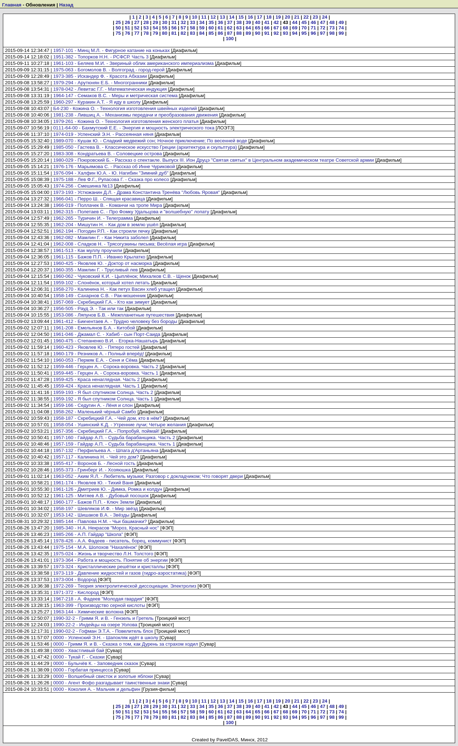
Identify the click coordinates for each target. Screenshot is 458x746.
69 (294, 27)
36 (220, 22)
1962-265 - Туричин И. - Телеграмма (93, 218)
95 (304, 33)
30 (164, 22)
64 (248, 27)
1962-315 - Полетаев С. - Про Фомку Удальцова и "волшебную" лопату (131, 211)
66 (266, 27)
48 (332, 22)
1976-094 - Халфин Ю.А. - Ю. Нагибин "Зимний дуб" (111, 173)
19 (278, 17)
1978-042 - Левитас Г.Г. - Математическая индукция (110, 89)
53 (146, 27)
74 (341, 27)
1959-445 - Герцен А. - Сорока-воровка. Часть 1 (106, 373)
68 (285, 27)
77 (137, 33)
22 (306, 17)
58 (192, 27)
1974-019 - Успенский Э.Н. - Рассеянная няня (103, 134)
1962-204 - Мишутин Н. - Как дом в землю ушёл (106, 224)
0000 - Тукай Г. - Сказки (79, 657)
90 (257, 33)
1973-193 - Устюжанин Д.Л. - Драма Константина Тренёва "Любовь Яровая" (136, 192)
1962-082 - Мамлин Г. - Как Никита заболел (100, 237)
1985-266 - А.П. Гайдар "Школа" (88, 534)
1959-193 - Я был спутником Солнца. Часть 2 (103, 392)
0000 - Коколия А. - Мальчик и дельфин (96, 689)
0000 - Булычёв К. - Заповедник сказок (95, 663)
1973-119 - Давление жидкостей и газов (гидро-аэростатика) (119, 573)
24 (324, 17)
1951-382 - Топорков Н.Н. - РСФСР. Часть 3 (100, 57)
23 (315, 17)
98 (332, 33)
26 (127, 22)
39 (248, 22)
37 (230, 22)
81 (174, 33)
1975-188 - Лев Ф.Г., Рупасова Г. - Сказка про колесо (111, 179)
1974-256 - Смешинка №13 (83, 186)
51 (127, 27)
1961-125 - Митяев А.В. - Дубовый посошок (101, 495)
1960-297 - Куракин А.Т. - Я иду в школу (97, 102)
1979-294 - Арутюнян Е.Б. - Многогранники (100, 82)
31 (174, 22)
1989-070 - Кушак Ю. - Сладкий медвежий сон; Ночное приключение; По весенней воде (150, 140)
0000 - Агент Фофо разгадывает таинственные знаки (111, 682)
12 (213, 17)
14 (231, 17)
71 (313, 27)
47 (322, 22)
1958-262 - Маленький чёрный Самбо (94, 411)
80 (164, 33)
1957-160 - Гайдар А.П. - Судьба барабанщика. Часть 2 (114, 437)
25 (118, 22)
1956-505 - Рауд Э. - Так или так (88, 308)
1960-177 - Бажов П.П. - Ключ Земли (93, 502)
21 (296, 17)
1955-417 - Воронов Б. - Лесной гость (94, 463)
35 (211, 22)
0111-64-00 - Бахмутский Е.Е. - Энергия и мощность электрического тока (133, 127)
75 (118, 33)
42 (276, 22)
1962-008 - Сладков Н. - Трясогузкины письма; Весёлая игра (120, 244)
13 (222, 17)
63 (239, 27)
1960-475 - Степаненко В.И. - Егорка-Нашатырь (106, 340)
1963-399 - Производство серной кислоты (99, 605)
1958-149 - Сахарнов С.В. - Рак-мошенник (99, 295)
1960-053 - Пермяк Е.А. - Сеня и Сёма (95, 360)
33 (192, 22)
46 (313, 22)
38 (239, 22)
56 (174, 27)
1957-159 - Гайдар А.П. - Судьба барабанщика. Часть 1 (114, 444)
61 (220, 27)
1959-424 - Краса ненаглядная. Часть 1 (96, 386)
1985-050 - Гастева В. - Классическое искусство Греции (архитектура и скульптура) (145, 147)
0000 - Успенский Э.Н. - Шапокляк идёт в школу (106, 637)
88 (239, 33)
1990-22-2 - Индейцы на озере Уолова (95, 624)
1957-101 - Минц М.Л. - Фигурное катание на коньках (111, 50)
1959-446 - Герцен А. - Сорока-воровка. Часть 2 (106, 366)
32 (183, 22)
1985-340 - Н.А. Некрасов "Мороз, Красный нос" (106, 528)
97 (322, 33)
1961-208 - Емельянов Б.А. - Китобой (94, 328)
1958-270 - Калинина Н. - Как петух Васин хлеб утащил (114, 289)
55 (164, 27)
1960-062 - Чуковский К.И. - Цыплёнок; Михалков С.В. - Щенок (122, 276)
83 (192, 33)
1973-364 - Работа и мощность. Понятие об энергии (110, 560)
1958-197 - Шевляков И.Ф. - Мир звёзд (95, 508)
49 (341, 22)
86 (220, 33)
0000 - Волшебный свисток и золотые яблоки (103, 676)
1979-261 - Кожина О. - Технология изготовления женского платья (126, 121)
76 (127, 33)
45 (304, 22)
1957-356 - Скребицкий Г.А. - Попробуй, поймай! (106, 431)
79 (155, 33)
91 (266, 33)
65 (257, 27)
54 (155, 27)
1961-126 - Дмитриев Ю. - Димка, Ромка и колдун (107, 489)
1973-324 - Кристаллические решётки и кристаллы (109, 566)
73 (332, 27)
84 (202, 33)
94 (294, 33)
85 (211, 33)
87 (230, 33)
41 (266, 22)
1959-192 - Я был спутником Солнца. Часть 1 (103, 398)
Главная (11, 5)
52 (137, 27)
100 (230, 38)
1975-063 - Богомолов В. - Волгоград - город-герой (109, 69)
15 (241, 17)
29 (155, 22)
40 (257, 22)
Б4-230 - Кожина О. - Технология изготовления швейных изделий (125, 108)
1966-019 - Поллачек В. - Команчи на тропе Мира (107, 205)
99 (341, 33)
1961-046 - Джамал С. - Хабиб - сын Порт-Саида (106, 334)
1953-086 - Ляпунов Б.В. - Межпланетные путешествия (114, 315)
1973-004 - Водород (75, 579)
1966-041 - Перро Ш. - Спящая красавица (99, 198)
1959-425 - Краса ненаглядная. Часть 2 (96, 379)
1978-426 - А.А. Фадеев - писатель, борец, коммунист (112, 540)
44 (294, 22)
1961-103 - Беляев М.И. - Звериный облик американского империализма (133, 63)
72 (322, 27)
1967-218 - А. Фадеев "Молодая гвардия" (98, 599)
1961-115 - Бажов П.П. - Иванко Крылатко (99, 257)
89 (248, 33)
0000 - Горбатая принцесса (83, 670)
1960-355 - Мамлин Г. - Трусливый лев (95, 269)
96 (313, 33)
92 (276, 33)
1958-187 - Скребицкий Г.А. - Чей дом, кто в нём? (107, 418)
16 (250, 17)
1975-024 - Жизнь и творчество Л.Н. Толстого (103, 553)
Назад (66, 5)
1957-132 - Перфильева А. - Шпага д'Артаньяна (106, 450)
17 (259, 17)
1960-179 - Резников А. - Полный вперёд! (98, 353)
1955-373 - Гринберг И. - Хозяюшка (92, 469)
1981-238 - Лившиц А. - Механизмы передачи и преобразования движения (135, 115)
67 (276, 27)
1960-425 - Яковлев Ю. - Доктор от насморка (102, 263)
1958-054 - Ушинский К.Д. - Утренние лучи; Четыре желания (119, 424)
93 (285, 33)
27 (137, 22)
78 (146, 33)
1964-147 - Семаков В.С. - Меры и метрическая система (115, 95)
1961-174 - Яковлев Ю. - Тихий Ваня (93, 482)
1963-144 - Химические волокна (88, 611)
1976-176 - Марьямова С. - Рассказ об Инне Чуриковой (114, 166)
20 (287, 17)
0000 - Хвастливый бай (78, 650)
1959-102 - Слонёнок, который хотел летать (101, 282)
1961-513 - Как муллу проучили (87, 250)
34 (202, 22)
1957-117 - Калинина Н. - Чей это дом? (96, 457)
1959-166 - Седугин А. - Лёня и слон (93, 405)
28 (146, 22)
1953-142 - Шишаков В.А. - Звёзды (91, 515)
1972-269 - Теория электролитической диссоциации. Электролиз (124, 586)
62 (230, 27)
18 (269, 17)
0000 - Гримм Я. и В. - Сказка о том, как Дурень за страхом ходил (125, 644)
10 (194, 17)
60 (211, 27)
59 (202, 27)
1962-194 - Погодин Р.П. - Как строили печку (101, 231)
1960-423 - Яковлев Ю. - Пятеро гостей (96, 347)
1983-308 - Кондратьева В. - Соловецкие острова (107, 153)
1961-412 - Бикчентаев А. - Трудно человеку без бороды (115, 321)
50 (118, 27)
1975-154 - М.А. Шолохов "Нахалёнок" (95, 547)
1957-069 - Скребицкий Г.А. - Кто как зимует (101, 302)
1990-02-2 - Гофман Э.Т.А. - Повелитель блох (103, 631)
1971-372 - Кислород (76, 592)
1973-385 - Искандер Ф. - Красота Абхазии (100, 76)
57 (183, 27)
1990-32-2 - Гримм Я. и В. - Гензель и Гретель (103, 618)
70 (304, 27)
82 (183, 33)
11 (203, 17)
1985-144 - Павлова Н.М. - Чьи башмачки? (100, 521)
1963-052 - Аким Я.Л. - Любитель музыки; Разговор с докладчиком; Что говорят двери (148, 476)
